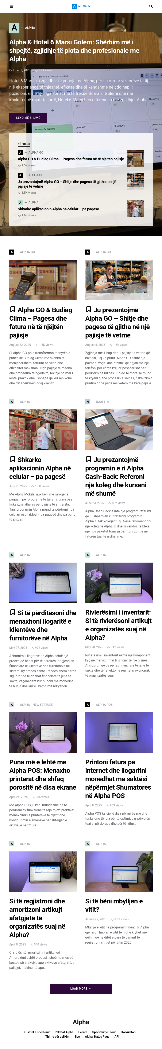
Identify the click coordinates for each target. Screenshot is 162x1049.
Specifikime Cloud (104, 1032)
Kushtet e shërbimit (37, 1032)
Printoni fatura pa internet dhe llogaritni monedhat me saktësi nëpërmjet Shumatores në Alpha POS (118, 779)
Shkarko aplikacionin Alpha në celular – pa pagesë (59, 209)
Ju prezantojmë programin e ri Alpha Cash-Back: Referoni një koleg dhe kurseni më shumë (115, 476)
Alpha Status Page (97, 1036)
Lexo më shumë (28, 118)
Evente (82, 1032)
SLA (77, 1036)
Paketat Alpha (64, 1032)
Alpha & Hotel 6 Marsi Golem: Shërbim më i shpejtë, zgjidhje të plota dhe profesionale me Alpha (74, 50)
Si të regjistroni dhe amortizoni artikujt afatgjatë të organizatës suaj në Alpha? (37, 918)
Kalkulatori (128, 1032)
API (117, 1036)
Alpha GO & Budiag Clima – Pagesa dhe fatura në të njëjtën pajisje (71, 159)
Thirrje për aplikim (57, 1036)
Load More (78, 988)
